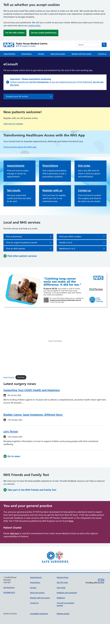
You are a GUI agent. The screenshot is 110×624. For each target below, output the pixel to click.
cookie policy (34, 25)
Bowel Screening (8, 377)
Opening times (62, 577)
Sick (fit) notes (62, 582)
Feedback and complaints (67, 593)
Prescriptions (27, 54)
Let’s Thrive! (10, 431)
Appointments (9, 54)
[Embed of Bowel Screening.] (55, 341)
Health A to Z (82, 242)
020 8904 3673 (9, 593)
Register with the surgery (82, 54)
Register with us (52, 190)
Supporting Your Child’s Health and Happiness (31, 390)
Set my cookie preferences (43, 32)
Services (41, 54)
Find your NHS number (82, 236)
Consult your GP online (29, 96)
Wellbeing (61, 598)
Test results (13, 190)
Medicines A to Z (82, 248)
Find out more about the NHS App (19, 147)
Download (21, 377)
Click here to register (13, 124)
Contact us (102, 54)
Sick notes (84, 165)
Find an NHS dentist (29, 248)
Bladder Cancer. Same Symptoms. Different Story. (33, 414)
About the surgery (58, 54)
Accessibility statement (39, 614)
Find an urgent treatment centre (29, 242)
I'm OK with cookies (14, 32)
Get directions (9, 587)
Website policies (63, 614)
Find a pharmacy (29, 236)
